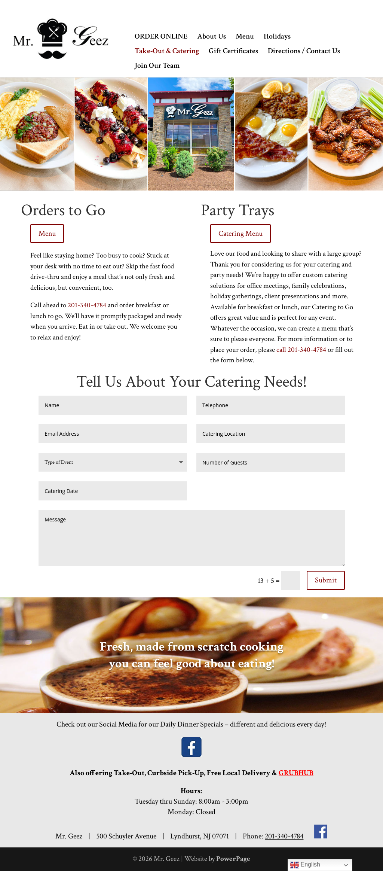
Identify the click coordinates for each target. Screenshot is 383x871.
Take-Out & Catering (167, 52)
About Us (211, 37)
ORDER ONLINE (161, 37)
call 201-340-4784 (301, 349)
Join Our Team (157, 66)
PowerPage (233, 859)
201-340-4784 (87, 305)
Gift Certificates (233, 52)
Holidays (277, 37)
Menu (245, 37)
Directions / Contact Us (304, 52)
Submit (326, 580)
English (305, 865)
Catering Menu (240, 233)
